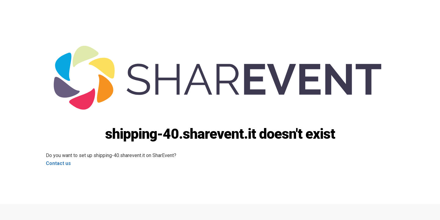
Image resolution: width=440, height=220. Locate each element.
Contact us (58, 163)
